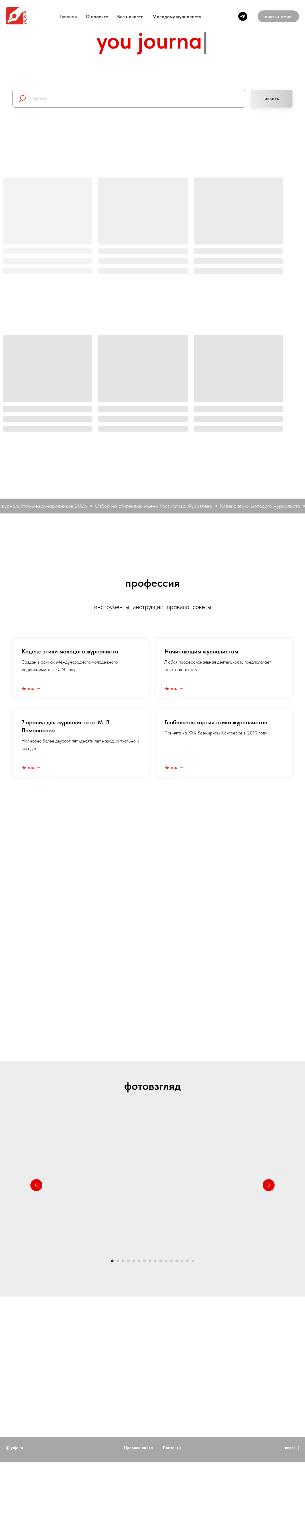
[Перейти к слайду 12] (171, 1261)
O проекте (97, 16)
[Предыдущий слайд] (36, 1185)
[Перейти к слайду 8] (150, 1261)
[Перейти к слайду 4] (128, 1261)
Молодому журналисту (176, 16)
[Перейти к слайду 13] (176, 1261)
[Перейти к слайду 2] (117, 1261)
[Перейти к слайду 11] (166, 1261)
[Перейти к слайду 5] (134, 1261)
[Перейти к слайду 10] (160, 1261)
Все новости (130, 16)
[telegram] (242, 16)
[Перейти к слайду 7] (144, 1261)
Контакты (172, 1469)
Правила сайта (138, 1469)
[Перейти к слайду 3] (123, 1261)
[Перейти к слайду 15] (187, 1261)
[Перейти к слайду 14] (182, 1261)
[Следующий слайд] (269, 1185)
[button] (278, 16)
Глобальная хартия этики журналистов (215, 722)
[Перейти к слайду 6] (139, 1261)
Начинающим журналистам (201, 651)
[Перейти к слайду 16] (193, 1261)
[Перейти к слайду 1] (112, 1261)
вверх (292, 1469)
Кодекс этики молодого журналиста (69, 651)
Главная (68, 16)
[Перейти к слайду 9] (155, 1261)
